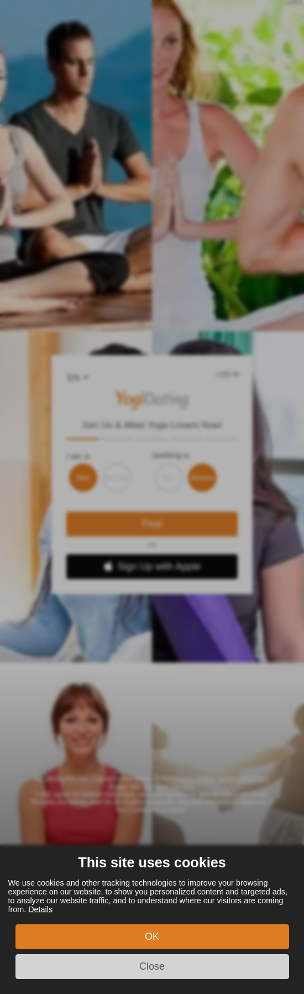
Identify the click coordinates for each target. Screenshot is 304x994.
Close (152, 966)
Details (40, 909)
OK (152, 936)
